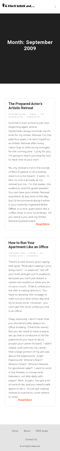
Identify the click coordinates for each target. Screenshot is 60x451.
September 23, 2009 (17, 114)
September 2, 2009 (17, 253)
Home (15, 431)
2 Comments (32, 256)
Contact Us (31, 439)
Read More (43, 224)
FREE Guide (42, 431)
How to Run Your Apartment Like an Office (28, 245)
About (27, 431)
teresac (33, 114)
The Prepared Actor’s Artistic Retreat (25, 106)
